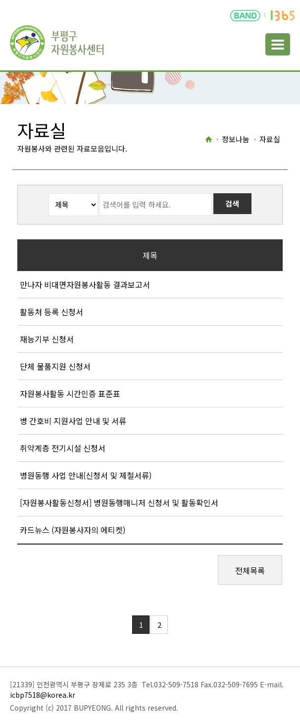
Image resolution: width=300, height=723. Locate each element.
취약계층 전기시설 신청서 (62, 448)
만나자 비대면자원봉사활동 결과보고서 (85, 284)
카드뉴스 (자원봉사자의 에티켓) (72, 530)
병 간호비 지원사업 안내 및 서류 (73, 421)
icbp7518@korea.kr (42, 695)
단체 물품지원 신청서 (55, 366)
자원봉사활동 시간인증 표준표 (70, 393)
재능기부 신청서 (47, 339)
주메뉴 (277, 44)
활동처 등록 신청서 (51, 312)
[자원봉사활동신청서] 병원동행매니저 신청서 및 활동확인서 (119, 502)
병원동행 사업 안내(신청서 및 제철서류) (85, 475)
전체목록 (250, 570)
